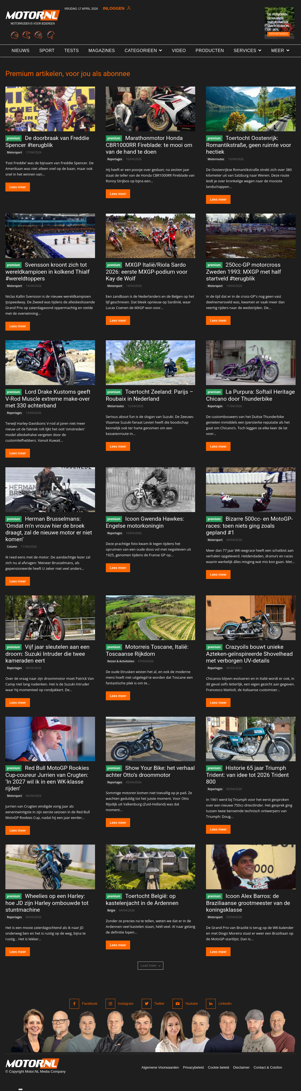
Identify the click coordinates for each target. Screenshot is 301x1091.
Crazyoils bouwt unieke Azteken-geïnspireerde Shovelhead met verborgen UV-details (249, 654)
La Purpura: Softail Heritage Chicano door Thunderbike (250, 395)
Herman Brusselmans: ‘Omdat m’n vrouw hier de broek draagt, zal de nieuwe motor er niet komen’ (48, 529)
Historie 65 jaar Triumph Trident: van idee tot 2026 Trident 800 (247, 775)
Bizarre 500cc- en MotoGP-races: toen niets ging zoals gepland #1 (249, 526)
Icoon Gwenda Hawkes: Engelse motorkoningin (145, 522)
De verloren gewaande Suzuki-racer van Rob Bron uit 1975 (278, 22)
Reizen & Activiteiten (120, 661)
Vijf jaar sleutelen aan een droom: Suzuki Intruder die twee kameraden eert (47, 654)
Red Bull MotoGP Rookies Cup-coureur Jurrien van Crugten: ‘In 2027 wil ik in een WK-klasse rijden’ (47, 778)
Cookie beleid (218, 1067)
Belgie (111, 910)
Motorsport (14, 152)
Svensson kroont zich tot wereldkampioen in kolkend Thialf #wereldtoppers (47, 272)
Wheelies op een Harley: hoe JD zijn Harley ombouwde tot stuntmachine (47, 903)
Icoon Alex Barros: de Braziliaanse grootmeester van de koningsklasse (248, 903)
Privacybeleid (193, 1067)
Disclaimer (241, 1067)
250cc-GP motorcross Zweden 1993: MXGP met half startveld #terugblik (243, 272)
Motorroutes (216, 159)
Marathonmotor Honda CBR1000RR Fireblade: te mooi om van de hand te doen (149, 145)
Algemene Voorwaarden (160, 1067)
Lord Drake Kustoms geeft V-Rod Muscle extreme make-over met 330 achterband (47, 399)
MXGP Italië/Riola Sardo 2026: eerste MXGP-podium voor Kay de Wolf (147, 272)
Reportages (278, 33)
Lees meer (17, 187)
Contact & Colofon (268, 1067)
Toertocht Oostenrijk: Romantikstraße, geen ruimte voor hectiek (248, 145)
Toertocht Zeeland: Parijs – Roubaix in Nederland (149, 395)
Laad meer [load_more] (151, 965)
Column (12, 546)
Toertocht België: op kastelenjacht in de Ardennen (142, 899)
